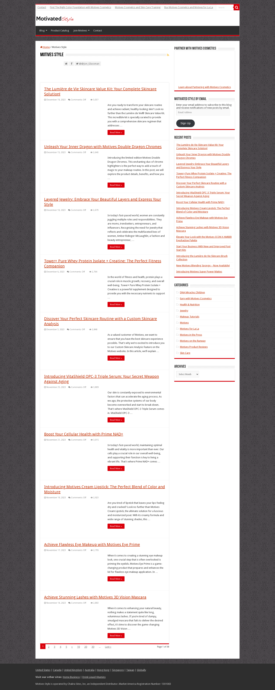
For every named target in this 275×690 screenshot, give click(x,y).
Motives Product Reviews (194, 346)
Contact (41, 7)
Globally (141, 670)
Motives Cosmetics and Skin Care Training (137, 7)
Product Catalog (60, 30)
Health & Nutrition (190, 304)
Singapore (118, 670)
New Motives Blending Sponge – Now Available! (203, 265)
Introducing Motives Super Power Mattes (199, 271)
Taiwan (130, 670)
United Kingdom (73, 670)
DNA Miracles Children (192, 292)
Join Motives (80, 30)
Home (45, 47)
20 (85, 646)
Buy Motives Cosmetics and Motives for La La (188, 7)
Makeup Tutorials (189, 316)
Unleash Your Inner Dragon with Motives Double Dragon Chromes (103, 146)
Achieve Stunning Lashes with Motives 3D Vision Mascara (95, 597)
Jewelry (184, 310)
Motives (184, 322)
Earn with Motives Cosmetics (196, 298)
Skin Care (185, 352)
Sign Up (185, 123)
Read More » (116, 132)
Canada (57, 670)
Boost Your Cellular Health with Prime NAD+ (83, 434)
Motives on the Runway (193, 340)
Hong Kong (103, 670)
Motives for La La (189, 328)
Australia (89, 670)
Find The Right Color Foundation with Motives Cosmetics (80, 7)
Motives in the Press (191, 334)
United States (43, 670)
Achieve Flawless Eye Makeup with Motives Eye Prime (92, 544)
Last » (108, 646)
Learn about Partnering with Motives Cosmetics (204, 87)
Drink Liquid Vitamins (94, 676)
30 (93, 646)
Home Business (71, 676)
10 (78, 646)
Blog (42, 30)
